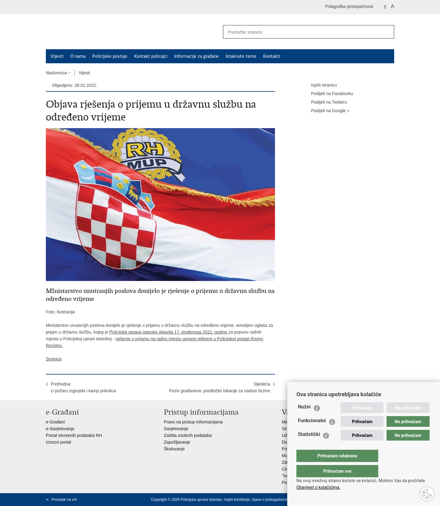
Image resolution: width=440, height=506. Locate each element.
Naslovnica (56, 72)
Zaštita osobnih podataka (187, 435)
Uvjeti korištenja (237, 499)
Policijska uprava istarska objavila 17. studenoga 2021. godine (169, 332)
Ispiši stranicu (319, 85)
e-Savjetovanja (60, 428)
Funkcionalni (312, 433)
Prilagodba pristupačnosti (349, 6)
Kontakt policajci (150, 56)
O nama (78, 56)
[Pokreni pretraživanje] (387, 32)
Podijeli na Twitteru (324, 102)
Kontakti (271, 56)
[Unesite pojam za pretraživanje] (300, 32)
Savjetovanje (176, 428)
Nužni (304, 419)
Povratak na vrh (64, 499)
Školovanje (174, 448)
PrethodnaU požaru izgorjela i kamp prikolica (83, 387)
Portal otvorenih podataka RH (74, 435)
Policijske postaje (109, 56)
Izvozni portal (58, 442)
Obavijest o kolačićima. (318, 487)
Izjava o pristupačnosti (270, 499)
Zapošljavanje (177, 442)
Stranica (53, 358)
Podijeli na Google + (326, 111)
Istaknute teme (241, 56)
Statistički (309, 446)
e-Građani (55, 421)
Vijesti (57, 56)
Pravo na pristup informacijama (193, 421)
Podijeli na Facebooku (327, 94)
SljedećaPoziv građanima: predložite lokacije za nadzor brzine (219, 387)
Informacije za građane (196, 56)
